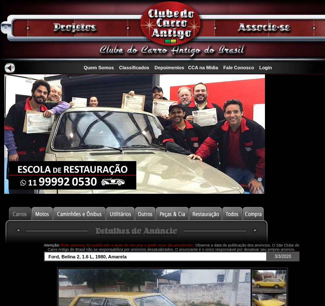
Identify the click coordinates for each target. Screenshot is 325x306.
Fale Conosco (238, 67)
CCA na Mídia (203, 67)
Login (265, 67)
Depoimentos (169, 67)
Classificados (134, 67)
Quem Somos (98, 67)
